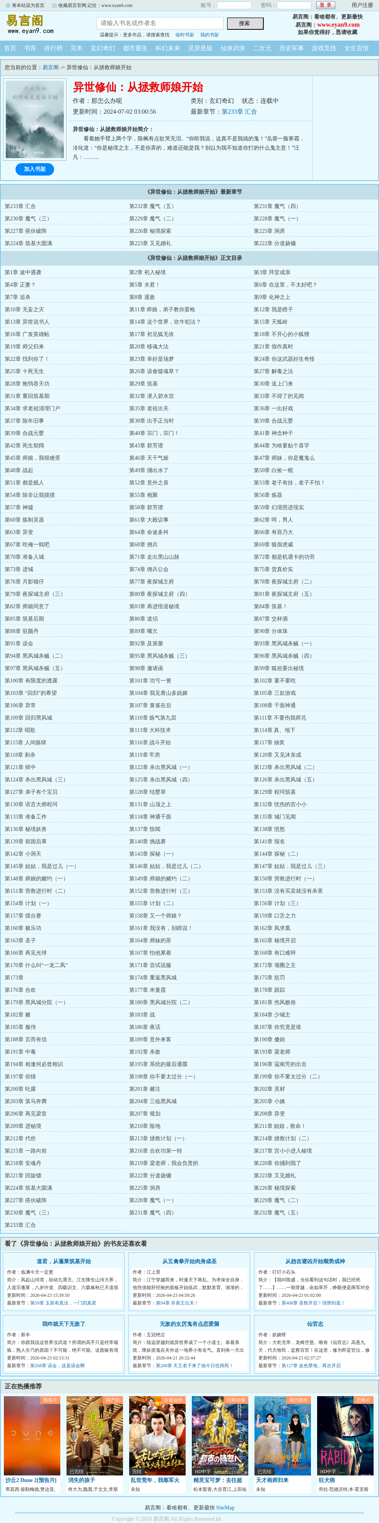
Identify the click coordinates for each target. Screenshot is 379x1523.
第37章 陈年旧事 (24, 421)
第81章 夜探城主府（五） (284, 594)
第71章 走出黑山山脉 (154, 557)
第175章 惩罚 (269, 978)
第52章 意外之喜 (149, 483)
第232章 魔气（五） (153, 206)
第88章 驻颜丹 (22, 631)
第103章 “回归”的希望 (31, 693)
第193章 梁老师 (272, 1052)
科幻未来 (167, 48)
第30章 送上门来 (273, 384)
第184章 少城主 (272, 1015)
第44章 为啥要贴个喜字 (281, 446)
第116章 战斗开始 (150, 742)
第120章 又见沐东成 (277, 755)
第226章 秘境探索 (150, 231)
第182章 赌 (18, 1015)
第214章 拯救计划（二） (283, 1138)
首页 (10, 48)
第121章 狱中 (20, 767)
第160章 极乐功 (23, 928)
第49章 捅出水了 (149, 470)
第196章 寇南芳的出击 (280, 1064)
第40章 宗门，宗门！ (154, 433)
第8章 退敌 (142, 297)
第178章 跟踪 (269, 990)
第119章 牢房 (144, 755)
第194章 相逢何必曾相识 (34, 1064)
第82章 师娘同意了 (27, 606)
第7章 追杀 (18, 297)
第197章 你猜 (20, 1077)
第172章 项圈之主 (275, 965)
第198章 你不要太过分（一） (163, 1077)
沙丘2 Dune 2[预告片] (30, 1480)
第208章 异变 (269, 1114)
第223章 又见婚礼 (150, 243)
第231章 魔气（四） (277, 206)
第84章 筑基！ (271, 606)
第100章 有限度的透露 (31, 681)
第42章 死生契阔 (24, 446)
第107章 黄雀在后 (150, 705)
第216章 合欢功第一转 (155, 1151)
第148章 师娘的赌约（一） (36, 879)
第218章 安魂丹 (23, 1163)
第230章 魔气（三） (28, 219)
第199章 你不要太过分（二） (288, 1077)
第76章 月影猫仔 (24, 582)
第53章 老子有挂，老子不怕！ (290, 483)
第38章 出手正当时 (151, 421)
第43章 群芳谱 (146, 446)
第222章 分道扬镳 (275, 243)
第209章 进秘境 (23, 1126)
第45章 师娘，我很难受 (32, 458)
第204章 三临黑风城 (153, 1101)
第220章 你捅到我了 (277, 1163)
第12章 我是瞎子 (273, 309)
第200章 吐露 (20, 1089)
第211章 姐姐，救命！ (280, 1126)
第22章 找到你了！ (27, 359)
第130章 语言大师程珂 (31, 804)
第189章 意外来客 (150, 1039)
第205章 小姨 (269, 1101)
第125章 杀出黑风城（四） (161, 780)
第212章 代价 (20, 1138)
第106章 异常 (20, 705)
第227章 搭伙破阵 (26, 231)
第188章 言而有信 (26, 1039)
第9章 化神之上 (272, 297)
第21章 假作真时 (273, 347)
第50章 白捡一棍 (273, 470)
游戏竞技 (324, 48)
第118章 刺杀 (20, 755)
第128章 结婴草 (147, 792)
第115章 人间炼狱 (25, 742)
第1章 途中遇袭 (23, 272)
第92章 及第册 (146, 643)
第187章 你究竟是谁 (277, 1027)
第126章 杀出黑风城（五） (286, 780)
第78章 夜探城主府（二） (284, 582)
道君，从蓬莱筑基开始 (64, 1261)
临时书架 (185, 35)
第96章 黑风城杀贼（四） (284, 656)
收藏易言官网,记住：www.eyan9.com (95, 5)
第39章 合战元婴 (273, 421)
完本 (76, 48)
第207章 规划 (144, 1114)
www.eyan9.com (338, 24)
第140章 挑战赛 (147, 841)
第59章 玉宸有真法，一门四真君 (63, 1303)
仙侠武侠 (232, 48)
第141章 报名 (269, 841)
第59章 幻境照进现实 (279, 507)
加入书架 (35, 169)
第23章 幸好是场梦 (151, 359)
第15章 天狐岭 (271, 322)
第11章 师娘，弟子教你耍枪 (162, 309)
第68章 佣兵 (143, 544)
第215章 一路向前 (26, 1151)
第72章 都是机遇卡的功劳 (284, 557)
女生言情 (356, 48)
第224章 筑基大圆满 (28, 243)
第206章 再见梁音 (26, 1114)
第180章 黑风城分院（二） (161, 1002)
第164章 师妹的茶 (150, 940)
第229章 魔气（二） (153, 219)
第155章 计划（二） (153, 903)
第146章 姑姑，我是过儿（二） (166, 866)
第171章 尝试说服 (150, 965)
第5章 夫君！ (144, 285)
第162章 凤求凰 (272, 928)
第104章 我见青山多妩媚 (158, 693)
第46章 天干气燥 (149, 458)
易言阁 (42, 24)
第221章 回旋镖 (23, 1175)
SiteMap (225, 1508)
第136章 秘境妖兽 (26, 829)
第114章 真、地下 (274, 730)
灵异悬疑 (200, 48)
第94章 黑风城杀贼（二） (35, 656)
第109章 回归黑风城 (28, 718)
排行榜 (53, 48)
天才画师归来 (272, 1480)
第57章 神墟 (19, 507)
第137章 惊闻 (144, 829)
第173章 (14, 978)
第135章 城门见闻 (275, 817)
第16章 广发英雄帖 (27, 334)
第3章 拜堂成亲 (272, 272)
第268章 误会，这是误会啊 (57, 1365)
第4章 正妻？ (20, 285)
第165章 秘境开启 (275, 940)
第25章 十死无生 (24, 371)
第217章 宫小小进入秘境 (283, 1151)
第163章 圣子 (20, 940)
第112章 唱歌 (20, 730)
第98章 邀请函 (146, 668)
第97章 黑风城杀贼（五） (35, 668)
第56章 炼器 (268, 495)
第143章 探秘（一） (153, 854)
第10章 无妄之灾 (24, 309)
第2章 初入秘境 (147, 272)
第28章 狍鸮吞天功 (27, 384)
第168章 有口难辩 (275, 953)
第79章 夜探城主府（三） (35, 594)
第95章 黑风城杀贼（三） (159, 656)
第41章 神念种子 (273, 433)
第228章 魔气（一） (277, 219)
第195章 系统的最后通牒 (158, 1064)
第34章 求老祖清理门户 (32, 408)
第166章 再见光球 (26, 953)
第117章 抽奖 (269, 742)
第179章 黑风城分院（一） (36, 1002)
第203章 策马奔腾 (26, 1101)
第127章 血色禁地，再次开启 (311, 1365)
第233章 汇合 (239, 111)
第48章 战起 (19, 470)
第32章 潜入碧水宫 (151, 396)
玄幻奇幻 (102, 48)
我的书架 (209, 35)
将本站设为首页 (28, 5)
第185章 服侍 (20, 1027)
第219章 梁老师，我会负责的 (163, 1163)
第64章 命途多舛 (149, 532)
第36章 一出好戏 (273, 408)
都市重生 (135, 48)
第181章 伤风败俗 (275, 1002)
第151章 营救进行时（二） (36, 891)
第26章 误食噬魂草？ (154, 371)
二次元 (262, 48)
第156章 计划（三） (277, 903)
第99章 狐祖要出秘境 (279, 668)
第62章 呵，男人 (273, 520)
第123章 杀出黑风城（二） (286, 767)
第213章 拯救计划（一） (158, 1138)
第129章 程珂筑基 (275, 792)
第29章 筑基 (143, 384)
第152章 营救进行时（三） (161, 891)
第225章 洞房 (269, 231)
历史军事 (291, 48)
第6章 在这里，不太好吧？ (286, 285)
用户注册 (362, 5)
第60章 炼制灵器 (24, 520)
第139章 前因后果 (26, 841)
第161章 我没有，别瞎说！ (161, 928)
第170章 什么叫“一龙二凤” (36, 965)
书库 (30, 48)
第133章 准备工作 (26, 817)
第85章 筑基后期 (24, 619)
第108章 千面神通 (275, 705)
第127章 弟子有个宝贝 (31, 792)
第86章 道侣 (143, 619)
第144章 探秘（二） (277, 854)
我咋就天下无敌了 (63, 1324)
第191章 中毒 (20, 1052)
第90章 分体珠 (271, 631)
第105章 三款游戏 (275, 693)
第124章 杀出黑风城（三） (36, 780)
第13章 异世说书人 (27, 322)
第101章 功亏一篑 (150, 681)
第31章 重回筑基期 (27, 396)
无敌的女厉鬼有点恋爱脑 (189, 1324)
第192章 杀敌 (144, 1052)
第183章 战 (142, 1015)
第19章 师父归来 (24, 347)
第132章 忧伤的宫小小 (280, 804)
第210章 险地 (144, 1126)
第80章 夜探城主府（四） (159, 594)
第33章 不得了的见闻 (279, 396)
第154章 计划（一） (28, 903)
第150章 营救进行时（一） (286, 879)
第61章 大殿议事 (149, 520)
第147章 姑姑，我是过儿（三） (291, 866)
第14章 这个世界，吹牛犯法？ (165, 322)
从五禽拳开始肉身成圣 (189, 1261)
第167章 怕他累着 (150, 953)
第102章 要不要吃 (275, 681)
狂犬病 (327, 1480)
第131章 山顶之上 (150, 804)
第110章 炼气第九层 (152, 718)
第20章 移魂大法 (149, 347)
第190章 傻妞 (269, 1039)
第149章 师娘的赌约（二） (161, 879)
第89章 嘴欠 (143, 631)
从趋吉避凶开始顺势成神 (315, 1261)
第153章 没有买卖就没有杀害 (288, 891)
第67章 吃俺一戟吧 (27, 544)
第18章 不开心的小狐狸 (281, 334)
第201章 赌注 (144, 1089)
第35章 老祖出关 (149, 408)
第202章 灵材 (269, 1089)
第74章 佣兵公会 (149, 569)
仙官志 (315, 1324)
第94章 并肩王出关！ (177, 1303)
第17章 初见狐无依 (151, 334)
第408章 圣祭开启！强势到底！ (313, 1303)
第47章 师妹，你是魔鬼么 (284, 458)
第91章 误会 (19, 643)
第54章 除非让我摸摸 (30, 495)
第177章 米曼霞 (147, 990)
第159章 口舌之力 (275, 916)
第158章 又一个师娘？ (155, 916)
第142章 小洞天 (23, 854)
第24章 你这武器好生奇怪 (284, 359)
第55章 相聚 (143, 495)
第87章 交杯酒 (271, 619)
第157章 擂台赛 (23, 916)
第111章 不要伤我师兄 (280, 718)
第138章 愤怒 (269, 829)
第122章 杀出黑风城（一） (161, 767)
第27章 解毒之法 (273, 371)
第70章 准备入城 (24, 557)
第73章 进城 (19, 569)
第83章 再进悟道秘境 (154, 606)
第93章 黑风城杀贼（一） (284, 643)
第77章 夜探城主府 (151, 582)
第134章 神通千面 (150, 817)
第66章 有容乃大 (273, 532)
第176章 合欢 (20, 990)
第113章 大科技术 (150, 730)
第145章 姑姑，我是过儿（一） (42, 866)
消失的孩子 (81, 1480)
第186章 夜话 (144, 1027)
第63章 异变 (19, 532)
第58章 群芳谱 (146, 507)
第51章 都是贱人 (24, 483)
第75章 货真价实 (273, 569)
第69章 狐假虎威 (273, 544)
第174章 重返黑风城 (153, 978)
